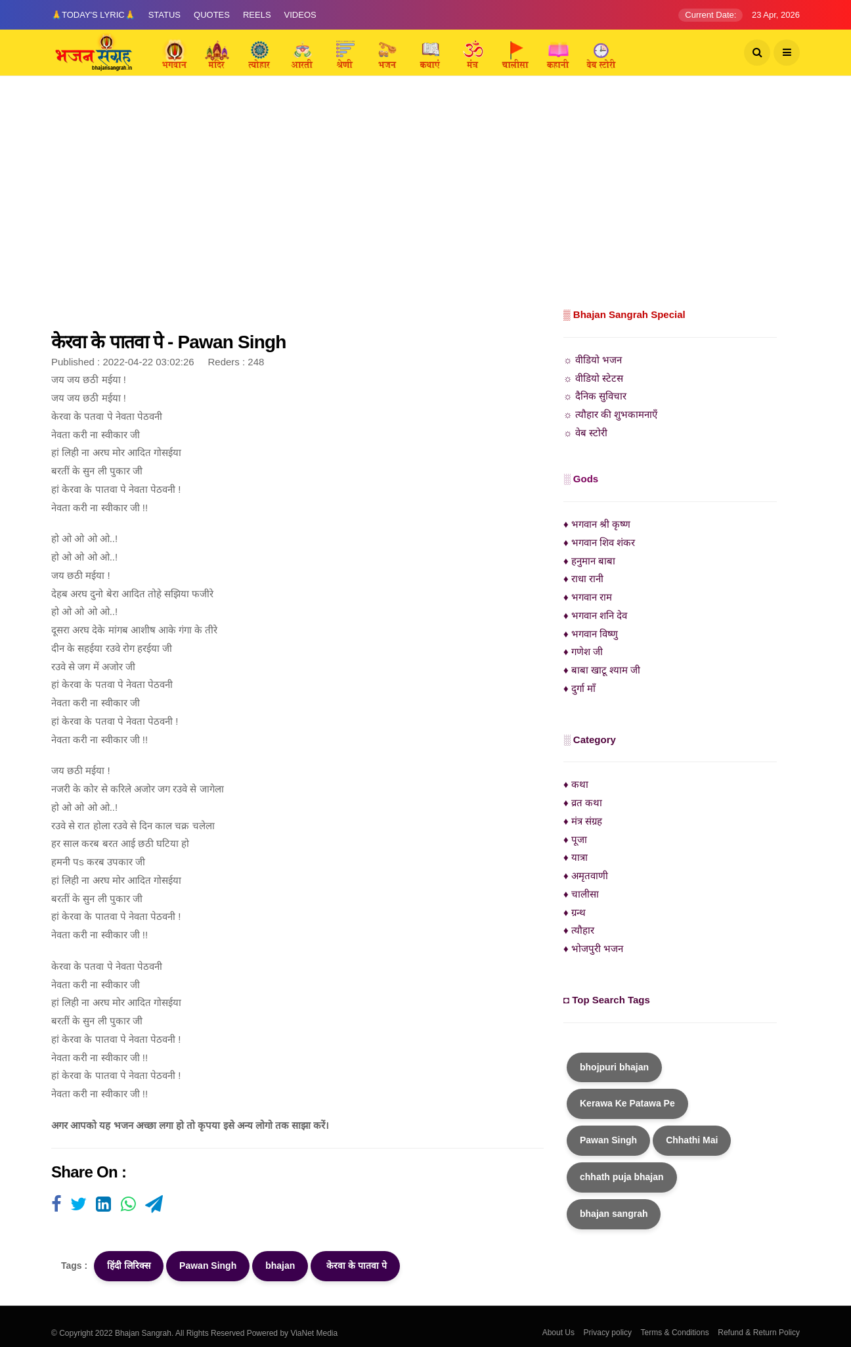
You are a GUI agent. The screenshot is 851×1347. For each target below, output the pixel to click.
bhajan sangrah (613, 1213)
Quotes (212, 15)
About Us (558, 1332)
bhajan (280, 1265)
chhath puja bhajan (622, 1177)
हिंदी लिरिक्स (128, 1265)
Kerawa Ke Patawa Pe (627, 1103)
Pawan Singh (207, 1265)
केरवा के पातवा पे (355, 1265)
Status (164, 15)
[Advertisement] (425, 207)
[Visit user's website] (56, 1205)
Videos (300, 15)
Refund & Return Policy (759, 1332)
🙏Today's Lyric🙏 (93, 15)
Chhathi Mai (692, 1140)
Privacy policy (608, 1332)
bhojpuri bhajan (614, 1067)
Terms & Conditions (675, 1332)
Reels (257, 15)
